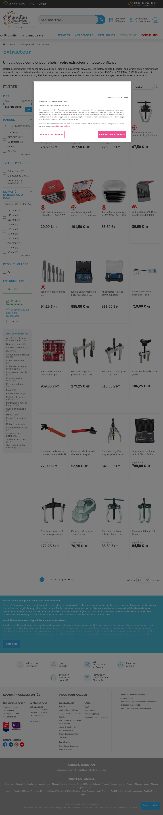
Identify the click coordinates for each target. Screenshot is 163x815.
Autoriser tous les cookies (112, 134)
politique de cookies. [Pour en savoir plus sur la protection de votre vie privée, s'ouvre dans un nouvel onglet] (62, 126)
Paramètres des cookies (51, 134)
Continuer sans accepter (118, 97)
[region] (82, 111)
